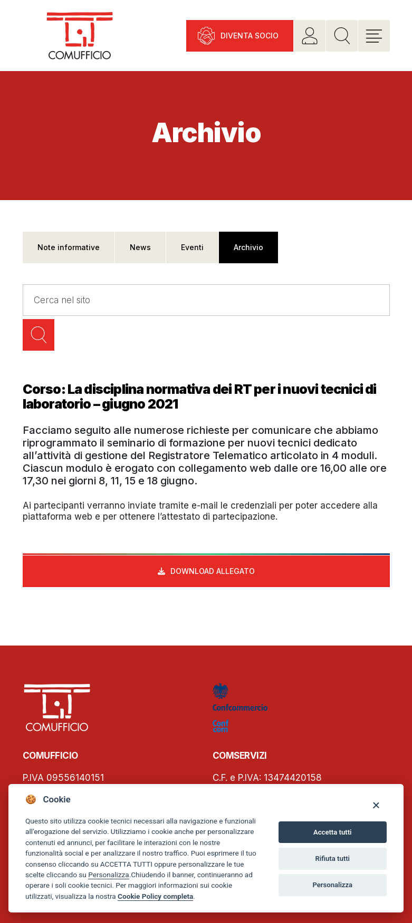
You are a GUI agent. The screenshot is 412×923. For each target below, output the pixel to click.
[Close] (376, 805)
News (140, 247)
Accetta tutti (332, 832)
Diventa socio (250, 35)
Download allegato (212, 571)
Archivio (248, 247)
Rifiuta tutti (332, 858)
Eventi (192, 247)
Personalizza (108, 874)
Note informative (68, 247)
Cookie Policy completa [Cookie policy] (155, 896)
